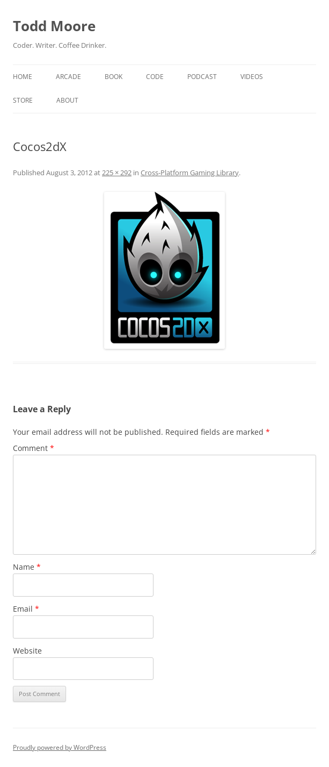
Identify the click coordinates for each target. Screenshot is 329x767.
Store (23, 100)
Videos (251, 76)
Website (27, 651)
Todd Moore (54, 25)
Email (26, 609)
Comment (33, 448)
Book (113, 76)
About (67, 100)
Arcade (68, 76)
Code (155, 76)
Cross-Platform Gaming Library (190, 172)
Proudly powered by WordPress (59, 747)
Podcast (202, 76)
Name (27, 567)
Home (22, 76)
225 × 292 (116, 172)
